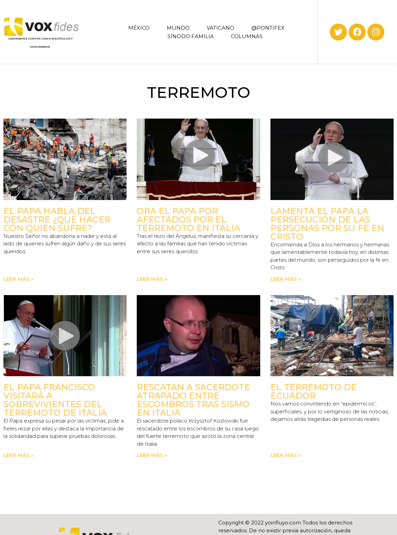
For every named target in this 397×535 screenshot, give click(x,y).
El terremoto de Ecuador (313, 391)
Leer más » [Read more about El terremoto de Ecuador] (285, 455)
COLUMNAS (247, 36)
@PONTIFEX (267, 28)
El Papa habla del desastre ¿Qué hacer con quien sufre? (57, 219)
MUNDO (178, 28)
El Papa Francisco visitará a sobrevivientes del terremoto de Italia (55, 400)
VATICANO (220, 28)
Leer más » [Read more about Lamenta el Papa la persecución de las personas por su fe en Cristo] (285, 279)
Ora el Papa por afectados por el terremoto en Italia (188, 219)
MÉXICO (139, 28)
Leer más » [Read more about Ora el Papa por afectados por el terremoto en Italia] (152, 279)
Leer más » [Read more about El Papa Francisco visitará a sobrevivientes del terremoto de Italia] (18, 455)
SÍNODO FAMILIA (190, 36)
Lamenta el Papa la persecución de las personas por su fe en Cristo (327, 224)
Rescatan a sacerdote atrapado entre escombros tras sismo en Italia (193, 400)
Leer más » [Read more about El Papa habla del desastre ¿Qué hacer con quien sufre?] (18, 279)
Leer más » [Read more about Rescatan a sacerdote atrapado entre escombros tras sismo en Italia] (152, 455)
